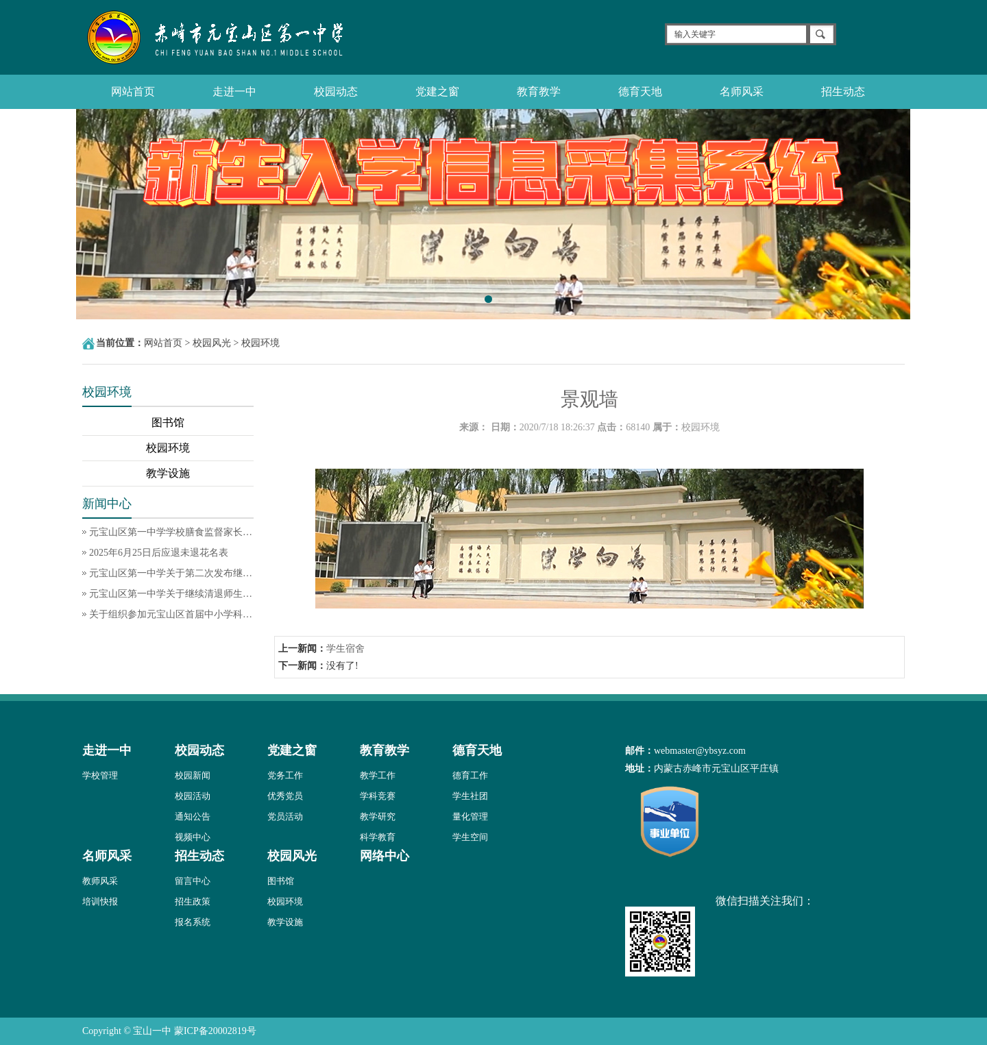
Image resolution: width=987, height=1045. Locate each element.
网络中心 (384, 856)
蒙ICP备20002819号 (215, 1031)
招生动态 (843, 91)
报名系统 (192, 922)
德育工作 (470, 775)
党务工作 (285, 775)
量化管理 (470, 816)
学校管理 (100, 775)
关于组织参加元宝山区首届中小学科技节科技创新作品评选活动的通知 (171, 614)
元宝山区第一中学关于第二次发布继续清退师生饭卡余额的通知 (171, 573)
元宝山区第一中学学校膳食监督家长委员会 (171, 532)
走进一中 (234, 91)
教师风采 (100, 881)
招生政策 (192, 901)
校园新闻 (192, 775)
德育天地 (640, 91)
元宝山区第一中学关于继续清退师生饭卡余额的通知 (171, 594)
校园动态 (336, 91)
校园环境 (260, 343)
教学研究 (377, 816)
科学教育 (377, 837)
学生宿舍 (345, 648)
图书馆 (167, 422)
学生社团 (470, 796)
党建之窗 (437, 91)
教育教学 (539, 91)
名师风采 (742, 91)
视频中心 (192, 837)
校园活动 (192, 796)
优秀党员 (285, 796)
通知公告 (192, 816)
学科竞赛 (377, 796)
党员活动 (285, 816)
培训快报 (100, 901)
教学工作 (377, 775)
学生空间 (470, 837)
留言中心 (192, 881)
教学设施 (168, 473)
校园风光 (212, 343)
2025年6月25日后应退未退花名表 (158, 553)
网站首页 (133, 91)
